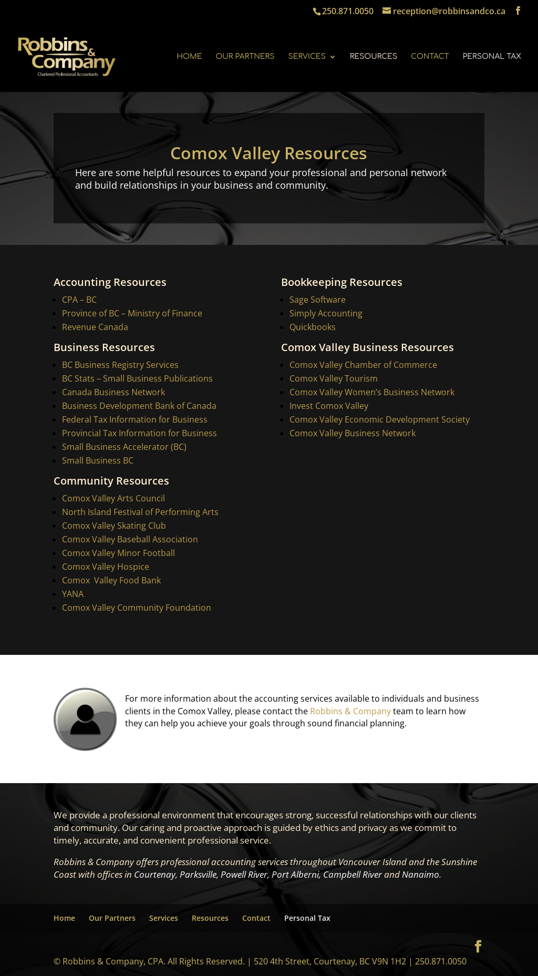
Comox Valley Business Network (352, 433)
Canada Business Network (113, 392)
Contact (430, 56)
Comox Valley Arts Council (113, 498)
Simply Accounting (326, 313)
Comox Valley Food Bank (111, 580)
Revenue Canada (95, 327)
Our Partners (244, 56)
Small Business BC (97, 460)
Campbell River (352, 874)
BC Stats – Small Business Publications (137, 378)
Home (189, 56)
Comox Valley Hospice (105, 566)
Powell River (244, 874)
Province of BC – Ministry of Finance (132, 313)
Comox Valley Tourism (333, 378)
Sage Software (317, 299)
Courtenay (154, 874)
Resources (373, 56)
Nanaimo (420, 874)
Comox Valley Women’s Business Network (371, 392)
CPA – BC (79, 299)
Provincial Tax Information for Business (139, 433)
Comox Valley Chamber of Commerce (363, 365)
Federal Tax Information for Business (135, 419)
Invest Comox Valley (328, 406)
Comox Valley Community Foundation (136, 607)
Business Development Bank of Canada (139, 406)
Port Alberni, (296, 874)
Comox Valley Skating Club (114, 525)
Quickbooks (312, 327)
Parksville (198, 874)
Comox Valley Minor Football (118, 553)
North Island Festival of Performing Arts (140, 512)
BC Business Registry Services (120, 365)
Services (306, 56)
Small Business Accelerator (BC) (124, 447)
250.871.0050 (348, 11)
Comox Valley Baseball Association (130, 539)
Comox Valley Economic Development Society (379, 419)
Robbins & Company (350, 710)
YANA (73, 594)
